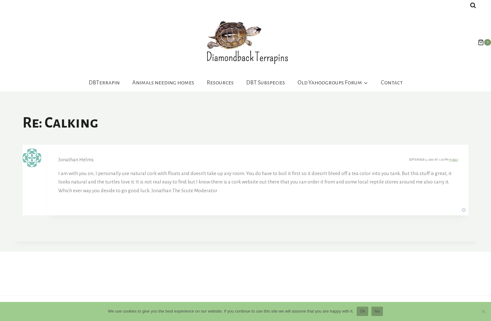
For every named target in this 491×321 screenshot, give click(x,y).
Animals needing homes (163, 82)
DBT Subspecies (265, 82)
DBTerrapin (104, 82)
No (377, 311)
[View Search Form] (473, 5)
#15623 (453, 159)
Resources (220, 82)
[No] (483, 311)
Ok (362, 311)
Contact (392, 82)
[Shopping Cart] (481, 42)
